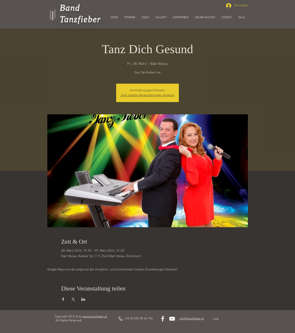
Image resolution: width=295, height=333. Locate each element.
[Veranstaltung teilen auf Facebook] (63, 299)
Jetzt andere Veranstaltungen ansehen (147, 95)
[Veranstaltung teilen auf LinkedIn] (83, 299)
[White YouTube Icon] (172, 318)
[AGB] (216, 319)
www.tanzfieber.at (95, 316)
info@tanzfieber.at (191, 319)
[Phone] (120, 319)
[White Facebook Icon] (162, 318)
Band (70, 7)
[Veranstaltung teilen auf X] (73, 299)
